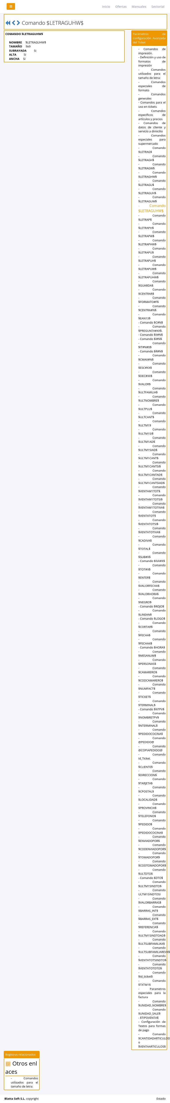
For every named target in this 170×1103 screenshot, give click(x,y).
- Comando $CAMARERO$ (152, 670)
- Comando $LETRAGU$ (152, 183)
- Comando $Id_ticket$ (152, 974)
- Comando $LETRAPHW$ (152, 242)
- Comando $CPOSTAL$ (152, 789)
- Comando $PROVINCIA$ (152, 806)
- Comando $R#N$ (150, 351)
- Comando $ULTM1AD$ (152, 440)
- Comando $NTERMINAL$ (152, 723)
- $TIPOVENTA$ (148, 1018)
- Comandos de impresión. (152, 51)
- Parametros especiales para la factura (152, 993)
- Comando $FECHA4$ (152, 641)
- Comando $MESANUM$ (152, 654)
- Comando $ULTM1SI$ (152, 431)
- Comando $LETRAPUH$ (152, 259)
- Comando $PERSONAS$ (152, 662)
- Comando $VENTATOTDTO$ (152, 966)
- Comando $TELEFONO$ (152, 814)
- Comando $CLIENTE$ (152, 765)
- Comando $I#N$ (150, 339)
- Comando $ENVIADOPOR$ (152, 839)
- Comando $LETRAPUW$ (152, 267)
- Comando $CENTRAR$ (152, 291)
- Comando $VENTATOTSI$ (152, 522)
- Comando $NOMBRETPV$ (152, 715)
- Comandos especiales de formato (152, 86)
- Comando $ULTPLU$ (152, 407)
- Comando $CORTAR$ (152, 625)
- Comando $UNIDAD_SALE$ (152, 1011)
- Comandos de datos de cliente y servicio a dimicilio (152, 127)
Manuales (139, 6)
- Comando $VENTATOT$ (152, 514)
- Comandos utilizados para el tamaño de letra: (152, 74)
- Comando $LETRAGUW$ (152, 199)
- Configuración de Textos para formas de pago (152, 1026)
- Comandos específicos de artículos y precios (152, 115)
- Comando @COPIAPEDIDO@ (152, 748)
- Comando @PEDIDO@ (152, 740)
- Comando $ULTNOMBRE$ (152, 398)
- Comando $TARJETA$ (152, 781)
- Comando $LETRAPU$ (152, 250)
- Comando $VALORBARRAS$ (152, 900)
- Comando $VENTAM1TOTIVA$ (152, 506)
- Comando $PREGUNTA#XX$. (152, 328)
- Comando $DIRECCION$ (152, 773)
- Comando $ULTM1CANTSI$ (152, 464)
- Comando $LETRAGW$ (152, 166)
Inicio (106, 6)
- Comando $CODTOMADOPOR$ (152, 863)
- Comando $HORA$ (151, 647)
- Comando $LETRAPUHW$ (152, 275)
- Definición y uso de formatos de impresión (152, 61)
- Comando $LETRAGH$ (152, 158)
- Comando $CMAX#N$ (152, 357)
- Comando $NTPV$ (151, 709)
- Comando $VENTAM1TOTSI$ (152, 497)
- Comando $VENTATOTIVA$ (152, 530)
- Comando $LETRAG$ (152, 150)
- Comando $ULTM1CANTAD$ (152, 473)
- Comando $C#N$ (150, 322)
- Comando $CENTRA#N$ (152, 308)
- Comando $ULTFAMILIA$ (152, 390)
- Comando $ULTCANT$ (152, 415)
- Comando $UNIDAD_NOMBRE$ (152, 1003)
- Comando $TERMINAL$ (152, 703)
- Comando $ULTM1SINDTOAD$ (152, 933)
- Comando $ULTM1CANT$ (152, 456)
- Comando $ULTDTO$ (152, 872)
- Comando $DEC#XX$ (152, 374)
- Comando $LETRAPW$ (152, 234)
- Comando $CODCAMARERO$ (152, 678)
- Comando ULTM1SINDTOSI (152, 892)
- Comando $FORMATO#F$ (152, 300)
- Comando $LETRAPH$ (152, 226)
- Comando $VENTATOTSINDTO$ (152, 958)
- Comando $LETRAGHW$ (152, 174)
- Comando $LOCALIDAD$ (152, 797)
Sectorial (157, 6)
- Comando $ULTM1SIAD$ (152, 448)
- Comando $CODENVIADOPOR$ (152, 847)
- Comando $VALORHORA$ (152, 592)
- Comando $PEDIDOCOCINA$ (152, 732)
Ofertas (121, 6)
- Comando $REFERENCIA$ (152, 925)
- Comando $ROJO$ (151, 606)
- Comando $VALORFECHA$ (152, 584)
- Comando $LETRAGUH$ (152, 191)
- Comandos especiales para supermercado (152, 139)
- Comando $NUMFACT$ (152, 686)
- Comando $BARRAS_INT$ (152, 909)
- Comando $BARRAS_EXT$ (152, 917)
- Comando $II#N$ (150, 335)
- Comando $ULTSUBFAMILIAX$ (152, 941)
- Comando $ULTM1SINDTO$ (152, 884)
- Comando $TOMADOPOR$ (152, 855)
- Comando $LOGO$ (151, 619)
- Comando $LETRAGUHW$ (152, 208)
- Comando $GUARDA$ (152, 283)
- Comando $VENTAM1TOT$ (152, 489)
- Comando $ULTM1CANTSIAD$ (152, 481)
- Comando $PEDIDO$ (152, 822)
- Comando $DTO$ (150, 878)
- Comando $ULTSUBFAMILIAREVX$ (154, 950)
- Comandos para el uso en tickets (152, 104)
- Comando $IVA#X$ (151, 561)
